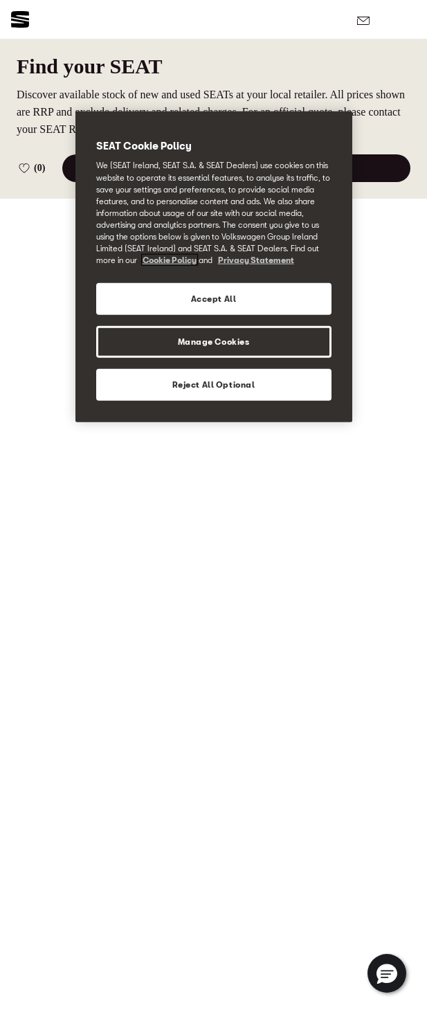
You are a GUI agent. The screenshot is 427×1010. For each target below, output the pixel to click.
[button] (386, 973)
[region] (213, 266)
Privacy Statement (256, 259)
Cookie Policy (170, 259)
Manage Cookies (214, 341)
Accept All (214, 298)
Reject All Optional (213, 383)
